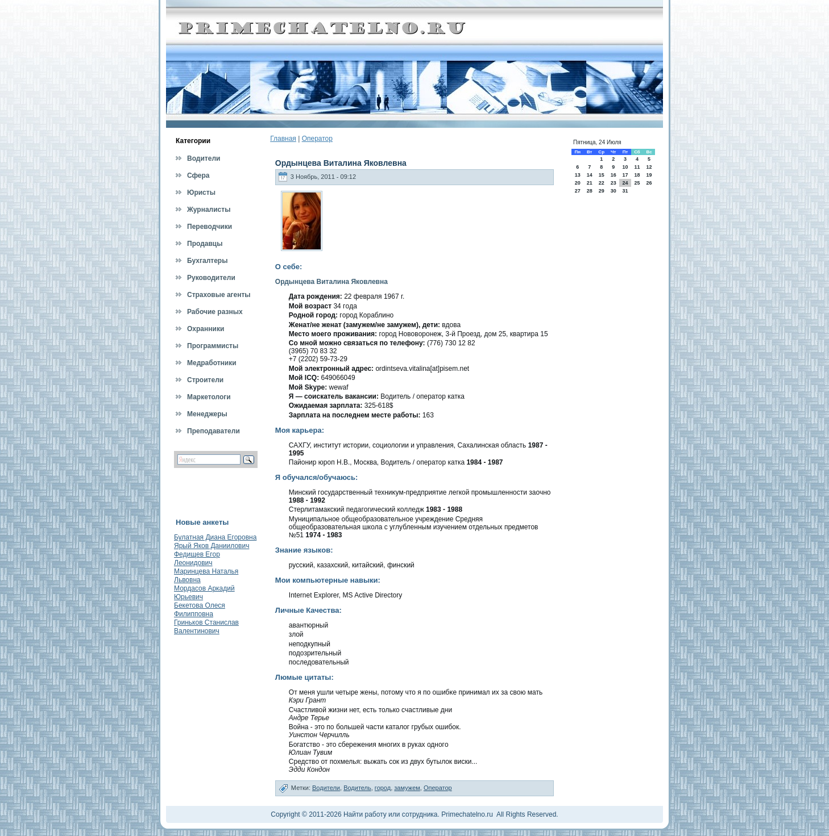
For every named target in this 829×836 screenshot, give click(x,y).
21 (589, 183)
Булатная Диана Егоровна (215, 537)
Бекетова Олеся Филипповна (199, 609)
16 (613, 175)
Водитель (357, 787)
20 (578, 183)
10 (625, 167)
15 (601, 175)
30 (613, 191)
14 (589, 175)
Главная (283, 139)
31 (625, 191)
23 (613, 183)
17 (625, 175)
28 (589, 191)
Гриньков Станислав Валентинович (206, 626)
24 (625, 183)
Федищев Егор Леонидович (197, 558)
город (383, 787)
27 (578, 191)
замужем (407, 787)
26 (649, 183)
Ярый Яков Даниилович (211, 546)
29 (601, 191)
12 (649, 167)
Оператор (317, 139)
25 (637, 183)
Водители (326, 787)
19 (649, 175)
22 (601, 183)
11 (637, 167)
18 (637, 175)
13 (578, 175)
